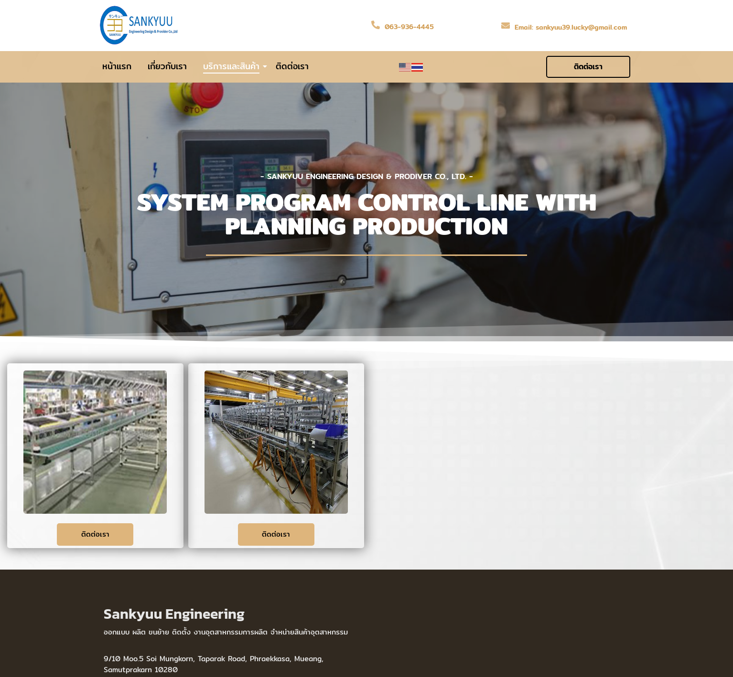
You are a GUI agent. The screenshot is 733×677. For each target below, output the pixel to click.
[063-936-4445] (375, 25)
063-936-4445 (409, 26)
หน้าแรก (116, 66)
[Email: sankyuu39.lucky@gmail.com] (505, 25)
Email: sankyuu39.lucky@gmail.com (571, 27)
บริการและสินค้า (233, 66)
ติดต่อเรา (292, 66)
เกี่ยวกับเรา (167, 66)
